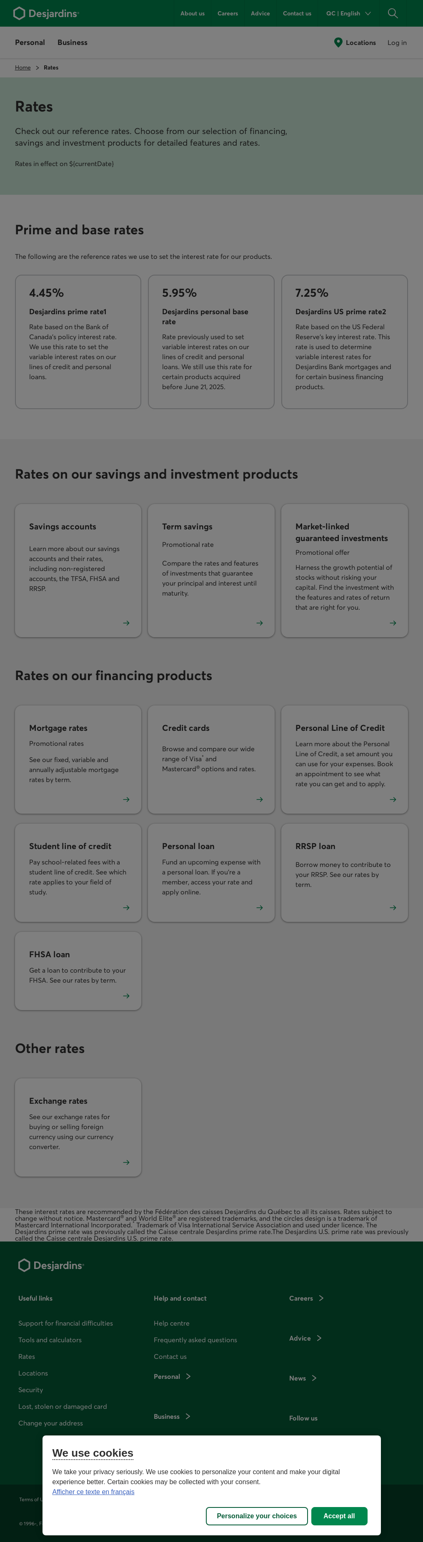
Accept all (339, 1516)
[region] (212, 1485)
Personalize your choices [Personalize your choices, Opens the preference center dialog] (257, 1516)
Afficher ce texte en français (94, 1491)
